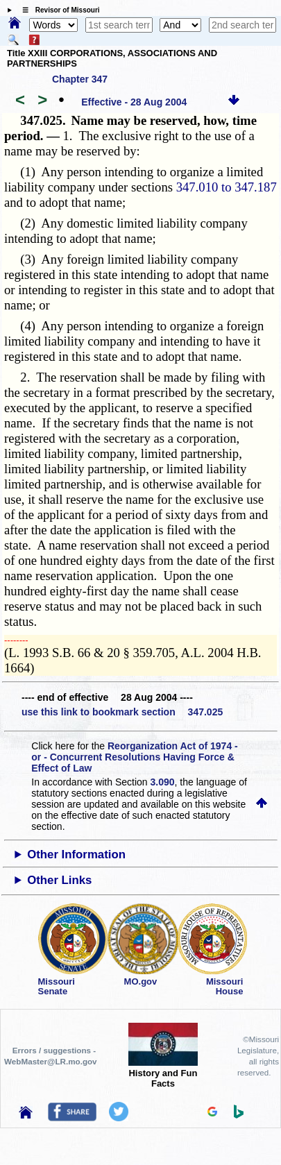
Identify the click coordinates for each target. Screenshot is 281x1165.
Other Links (59, 880)
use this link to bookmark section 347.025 (122, 711)
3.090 (163, 782)
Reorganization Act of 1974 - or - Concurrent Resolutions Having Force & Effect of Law (134, 757)
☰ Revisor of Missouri (57, 10)
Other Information (76, 854)
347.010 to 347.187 (226, 187)
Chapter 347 (80, 79)
